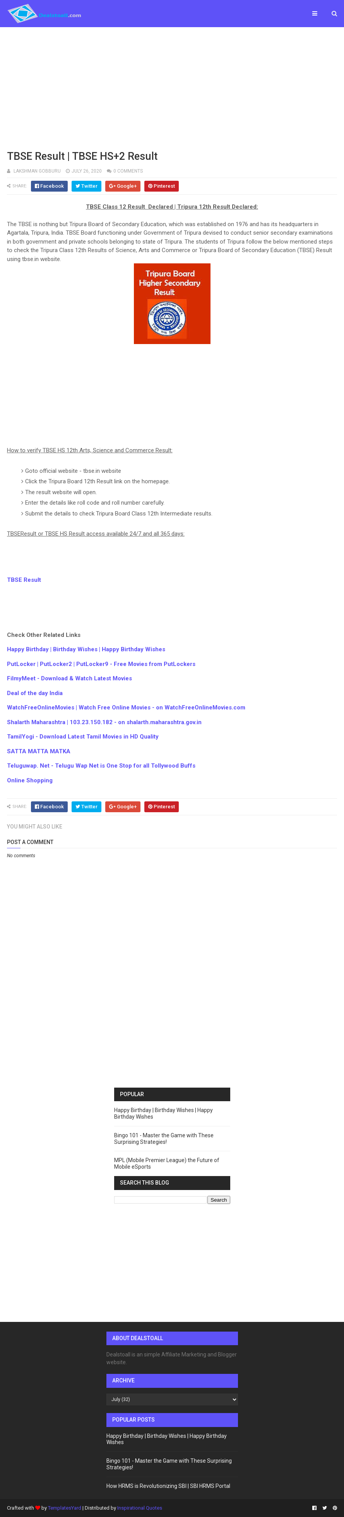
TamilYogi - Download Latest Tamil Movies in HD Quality (83, 736)
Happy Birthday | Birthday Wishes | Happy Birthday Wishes (86, 649)
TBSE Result (24, 579)
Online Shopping (30, 780)
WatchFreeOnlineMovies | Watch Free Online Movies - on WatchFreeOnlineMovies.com (126, 707)
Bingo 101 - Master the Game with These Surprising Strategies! (164, 1138)
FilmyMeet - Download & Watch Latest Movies (69, 678)
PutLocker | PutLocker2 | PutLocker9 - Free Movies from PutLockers (101, 664)
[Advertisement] (172, 87)
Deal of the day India (35, 693)
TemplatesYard (64, 1508)
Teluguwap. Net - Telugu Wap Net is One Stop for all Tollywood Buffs (101, 765)
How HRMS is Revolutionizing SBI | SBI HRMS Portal (168, 1486)
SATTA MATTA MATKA (38, 751)
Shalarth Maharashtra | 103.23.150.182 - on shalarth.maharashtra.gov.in (104, 722)
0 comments (128, 171)
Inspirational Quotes (139, 1508)
